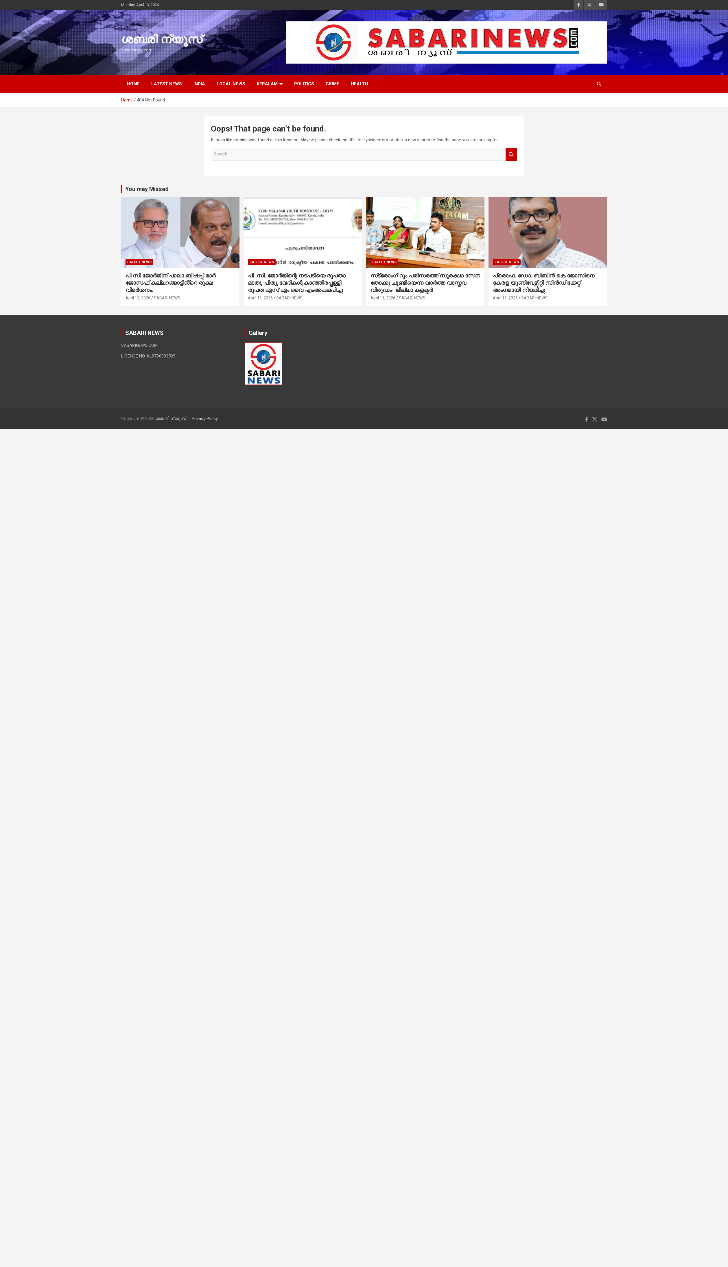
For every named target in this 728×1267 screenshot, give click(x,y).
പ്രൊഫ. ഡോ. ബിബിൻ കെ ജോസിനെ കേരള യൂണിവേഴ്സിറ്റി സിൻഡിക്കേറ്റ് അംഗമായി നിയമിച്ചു (544, 282)
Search (511, 154)
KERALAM (267, 83)
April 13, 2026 (138, 298)
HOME (133, 83)
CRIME (332, 83)
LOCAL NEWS (231, 83)
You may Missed (147, 189)
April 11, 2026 (260, 298)
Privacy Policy (205, 418)
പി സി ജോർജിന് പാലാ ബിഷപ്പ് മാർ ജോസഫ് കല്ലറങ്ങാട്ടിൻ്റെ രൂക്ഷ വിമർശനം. (170, 282)
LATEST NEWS (166, 83)
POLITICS (304, 83)
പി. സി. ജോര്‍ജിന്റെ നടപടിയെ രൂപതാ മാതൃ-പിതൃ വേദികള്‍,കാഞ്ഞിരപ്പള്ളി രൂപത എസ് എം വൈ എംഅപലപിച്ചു (297, 282)
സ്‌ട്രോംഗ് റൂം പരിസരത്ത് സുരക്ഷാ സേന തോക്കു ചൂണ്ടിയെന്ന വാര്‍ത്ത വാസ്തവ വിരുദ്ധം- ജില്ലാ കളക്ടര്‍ (425, 282)
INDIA (199, 83)
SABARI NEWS (167, 298)
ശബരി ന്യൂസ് (161, 39)
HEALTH (359, 83)
